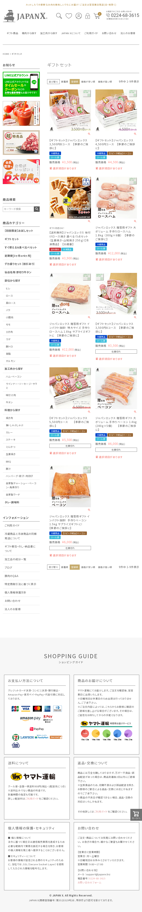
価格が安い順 (88, 81)
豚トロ (9, 346)
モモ (8, 324)
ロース (9, 295)
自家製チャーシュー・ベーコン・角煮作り (21, 485)
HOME (6, 53)
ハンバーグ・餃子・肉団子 (19, 476)
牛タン (9, 402)
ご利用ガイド (12, 525)
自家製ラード (13, 494)
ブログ (8, 567)
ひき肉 (9, 332)
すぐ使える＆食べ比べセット (21, 247)
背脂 (8, 353)
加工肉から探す (14, 368)
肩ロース (11, 303)
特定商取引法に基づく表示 (20, 584)
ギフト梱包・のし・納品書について (20, 548)
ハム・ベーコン (14, 376)
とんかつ (10, 447)
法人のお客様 (13, 609)
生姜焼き (11, 454)
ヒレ (8, 288)
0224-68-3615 (97, 878)
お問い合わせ (12, 601)
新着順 (64, 81)
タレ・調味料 (12, 502)
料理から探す (12, 410)
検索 (37, 209)
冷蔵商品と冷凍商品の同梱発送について (21, 536)
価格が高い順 (105, 81)
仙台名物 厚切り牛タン (18, 272)
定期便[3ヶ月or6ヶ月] (18, 255)
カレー (9, 432)
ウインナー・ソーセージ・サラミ (21, 386)
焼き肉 (9, 418)
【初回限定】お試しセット (19, 230)
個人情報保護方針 (15, 592)
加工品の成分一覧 (15, 559)
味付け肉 (11, 395)
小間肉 (9, 317)
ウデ (8, 339)
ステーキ (11, 439)
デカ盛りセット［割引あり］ (20, 264)
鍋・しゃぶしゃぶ (14, 425)
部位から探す (12, 280)
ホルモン (11, 361)
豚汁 (8, 468)
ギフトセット (12, 239)
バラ (8, 310)
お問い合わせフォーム (89, 882)
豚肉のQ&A (11, 576)
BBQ (8, 461)
